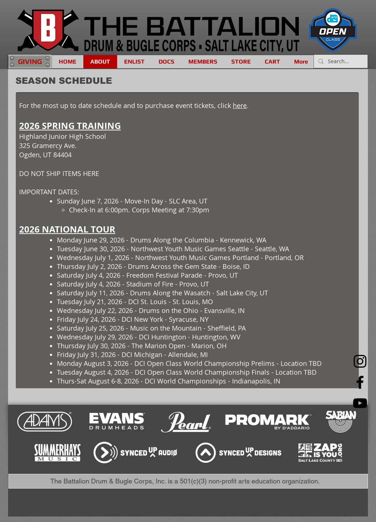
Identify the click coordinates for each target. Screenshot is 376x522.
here (240, 105)
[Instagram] (360, 361)
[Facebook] (360, 382)
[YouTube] (360, 403)
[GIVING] (29, 61)
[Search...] (340, 61)
